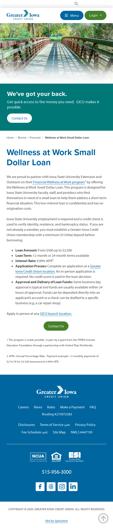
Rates (51, 407)
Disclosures (26, 424)
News (38, 407)
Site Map (59, 432)
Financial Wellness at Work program (58, 182)
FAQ (93, 407)
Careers (23, 407)
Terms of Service (51, 424)
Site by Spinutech (56, 521)
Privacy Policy (85, 424)
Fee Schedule (31, 432)
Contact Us (19, 118)
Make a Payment (72, 407)
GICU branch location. (56, 313)
